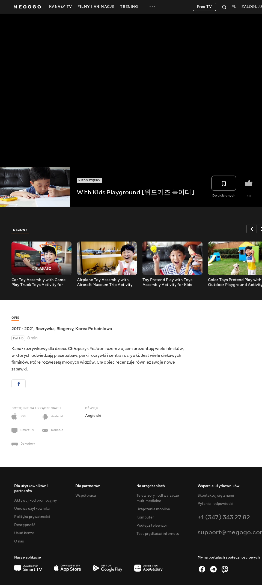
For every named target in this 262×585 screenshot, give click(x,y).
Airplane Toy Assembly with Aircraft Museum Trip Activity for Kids (105, 282)
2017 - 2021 (22, 328)
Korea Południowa (93, 328)
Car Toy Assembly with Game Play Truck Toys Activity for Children (38, 282)
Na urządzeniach (150, 486)
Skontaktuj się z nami (216, 495)
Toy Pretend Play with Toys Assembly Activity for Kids (167, 282)
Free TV (204, 6)
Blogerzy (64, 328)
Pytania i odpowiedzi (215, 503)
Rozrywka (45, 328)
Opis (15, 318)
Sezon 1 (20, 230)
